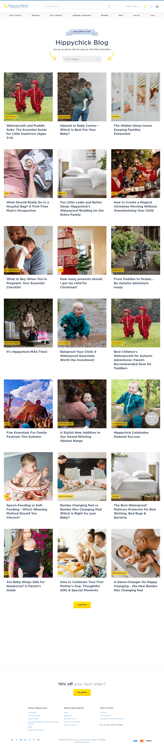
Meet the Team (34, 715)
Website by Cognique (82, 742)
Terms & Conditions (72, 722)
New (121, 15)
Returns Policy (70, 719)
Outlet (136, 15)
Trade (128, 6)
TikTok (38, 740)
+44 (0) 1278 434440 (113, 725)
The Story (32, 712)
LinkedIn (25, 740)
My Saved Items (150, 6)
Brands (105, 15)
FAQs (66, 712)
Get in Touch (106, 708)
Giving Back (33, 719)
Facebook (16, 740)
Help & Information (74, 708)
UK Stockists (105, 715)
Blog (30, 727)
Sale (152, 15)
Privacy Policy (70, 725)
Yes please (82, 692)
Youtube (21, 740)
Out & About (56, 15)
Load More (82, 605)
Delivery (68, 715)
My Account (145, 6)
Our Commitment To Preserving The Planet (43, 723)
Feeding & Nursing (82, 15)
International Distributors (112, 719)
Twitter (12, 740)
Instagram (30, 740)
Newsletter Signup (36, 730)
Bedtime (36, 15)
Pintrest (34, 740)
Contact (103, 712)
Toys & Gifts (15, 15)
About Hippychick (37, 708)
